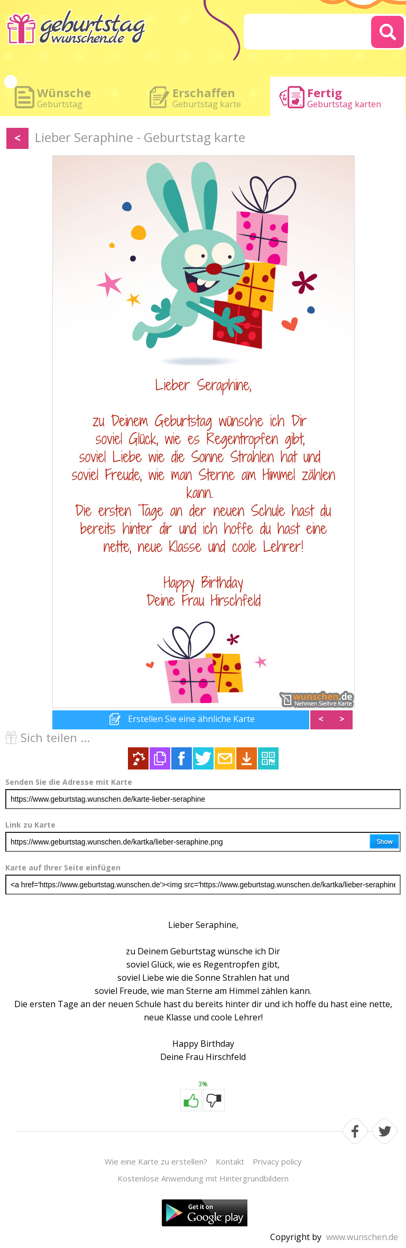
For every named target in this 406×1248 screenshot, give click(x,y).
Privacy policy (277, 1161)
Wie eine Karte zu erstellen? (156, 1161)
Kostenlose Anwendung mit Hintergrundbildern (203, 1178)
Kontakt (230, 1161)
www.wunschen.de (362, 1237)
